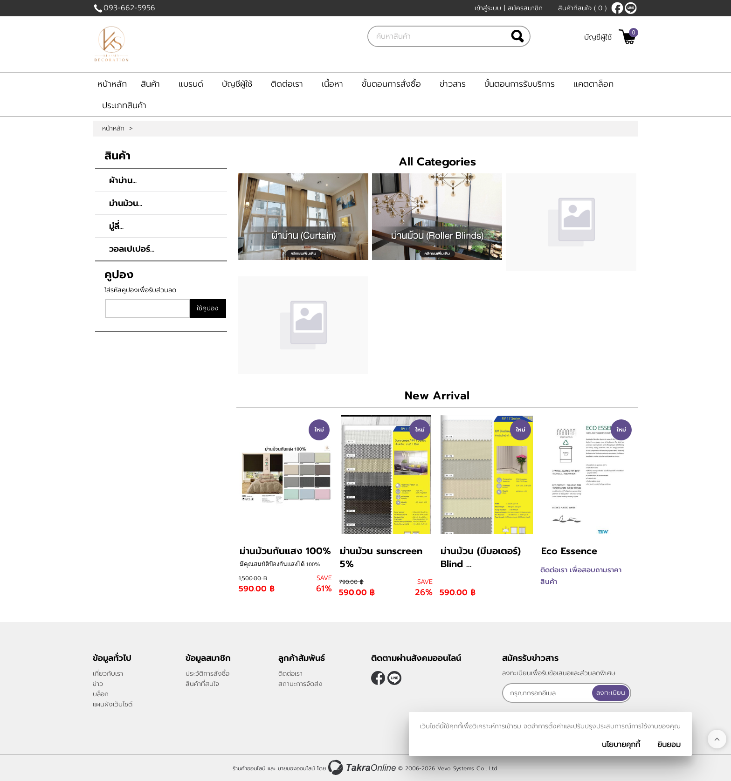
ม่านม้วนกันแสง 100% (285, 551)
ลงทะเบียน (610, 693)
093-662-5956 (129, 8)
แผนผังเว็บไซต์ (112, 704)
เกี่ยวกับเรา (108, 673)
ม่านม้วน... (125, 203)
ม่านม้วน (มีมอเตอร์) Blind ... (481, 557)
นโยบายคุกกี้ (621, 744)
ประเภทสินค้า (124, 105)
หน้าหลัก (112, 83)
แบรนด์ (191, 83)
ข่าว (98, 684)
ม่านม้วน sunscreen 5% (381, 557)
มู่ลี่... (116, 226)
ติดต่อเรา (287, 83)
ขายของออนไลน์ (296, 768)
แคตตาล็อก (593, 83)
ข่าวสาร (453, 83)
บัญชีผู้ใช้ (598, 37)
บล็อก (101, 694)
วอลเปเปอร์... (131, 248)
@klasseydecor (631, 8)
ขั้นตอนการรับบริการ (519, 83)
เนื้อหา (332, 83)
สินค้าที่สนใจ (582, 8)
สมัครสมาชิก (525, 8)
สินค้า (150, 83)
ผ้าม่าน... (123, 180)
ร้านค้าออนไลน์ (249, 768)
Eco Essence (569, 551)
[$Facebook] (617, 8)
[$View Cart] (627, 36)
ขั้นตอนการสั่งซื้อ (391, 83)
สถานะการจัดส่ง (300, 684)
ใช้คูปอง (208, 308)
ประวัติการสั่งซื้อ (207, 673)
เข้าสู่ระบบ (488, 8)
